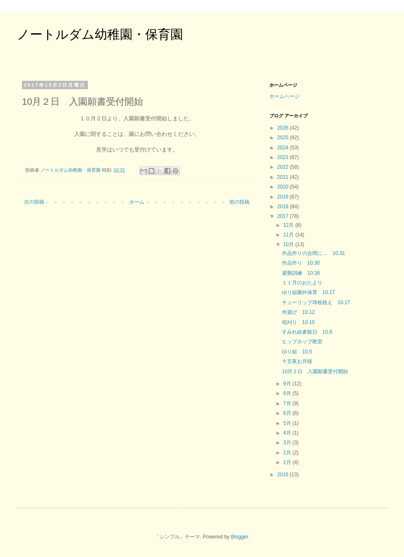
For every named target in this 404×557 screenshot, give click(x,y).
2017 (283, 216)
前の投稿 (239, 202)
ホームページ (284, 96)
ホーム (136, 202)
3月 (287, 443)
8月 (287, 393)
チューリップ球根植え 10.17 (316, 302)
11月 (289, 235)
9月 (287, 384)
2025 (283, 138)
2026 (283, 128)
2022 (283, 167)
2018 (283, 207)
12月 (289, 225)
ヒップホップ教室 (302, 342)
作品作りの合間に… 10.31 (313, 253)
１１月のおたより (302, 283)
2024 (283, 148)
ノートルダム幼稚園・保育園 (100, 34)
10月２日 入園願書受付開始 (315, 371)
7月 (287, 403)
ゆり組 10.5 (297, 352)
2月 (287, 453)
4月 (287, 433)
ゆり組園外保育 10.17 (308, 292)
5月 (287, 423)
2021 (283, 177)
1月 (287, 462)
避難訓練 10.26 (301, 273)
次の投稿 (34, 202)
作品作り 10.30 (301, 263)
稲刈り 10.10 (298, 322)
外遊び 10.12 (298, 312)
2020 (283, 187)
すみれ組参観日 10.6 (307, 332)
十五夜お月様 (297, 361)
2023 (283, 157)
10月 (289, 244)
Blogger (239, 537)
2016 (283, 474)
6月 (287, 413)
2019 (283, 197)
